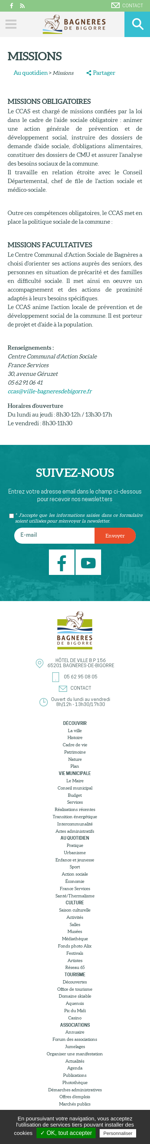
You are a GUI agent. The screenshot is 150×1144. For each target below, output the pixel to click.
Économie (74, 881)
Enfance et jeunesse (74, 859)
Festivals (74, 953)
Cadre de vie (75, 744)
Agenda (74, 1068)
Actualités (74, 1061)
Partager (104, 72)
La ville (75, 730)
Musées (75, 931)
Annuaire (74, 1032)
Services (75, 802)
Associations (75, 1025)
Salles (75, 924)
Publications (74, 1075)
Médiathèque (75, 938)
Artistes (75, 960)
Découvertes (75, 981)
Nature (75, 759)
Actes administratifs (74, 831)
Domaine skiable (75, 996)
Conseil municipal (75, 788)
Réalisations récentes (75, 809)
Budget (75, 795)
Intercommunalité (75, 824)
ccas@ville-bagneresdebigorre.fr (50, 391)
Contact (127, 5)
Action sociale (75, 874)
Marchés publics (75, 1104)
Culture (75, 902)
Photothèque (75, 1082)
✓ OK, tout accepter (66, 1133)
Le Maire (75, 780)
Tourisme (75, 974)
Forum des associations (75, 1039)
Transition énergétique (75, 816)
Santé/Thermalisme (75, 895)
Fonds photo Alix (75, 946)
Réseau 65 (75, 967)
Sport (75, 866)
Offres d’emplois (74, 1096)
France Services (75, 888)
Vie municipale (75, 773)
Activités (74, 917)
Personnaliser (117, 1133)
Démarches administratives (75, 1089)
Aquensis (75, 1003)
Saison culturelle (75, 910)
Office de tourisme (74, 989)
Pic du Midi (75, 1010)
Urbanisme (75, 852)
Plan (74, 766)
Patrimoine (75, 752)
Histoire (75, 737)
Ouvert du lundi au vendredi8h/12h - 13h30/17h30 (80, 702)
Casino (74, 1017)
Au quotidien (31, 72)
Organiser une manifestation (75, 1053)
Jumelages (75, 1046)
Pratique (75, 845)
